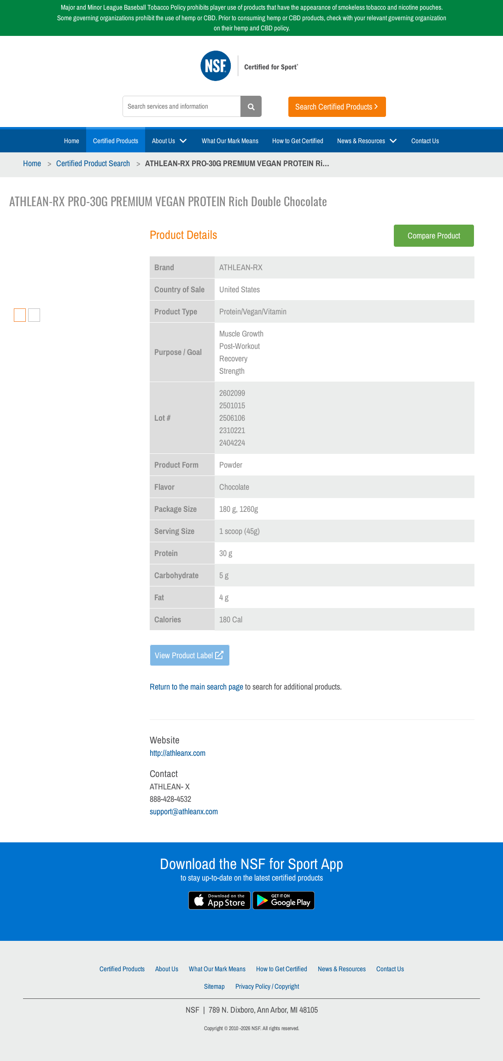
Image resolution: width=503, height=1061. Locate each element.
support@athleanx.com (184, 811)
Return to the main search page (196, 686)
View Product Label (184, 655)
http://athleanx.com (177, 753)
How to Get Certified (297, 140)
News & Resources (361, 140)
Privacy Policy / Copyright (267, 986)
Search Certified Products (333, 106)
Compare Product (434, 235)
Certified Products (115, 140)
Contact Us (425, 140)
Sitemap (214, 986)
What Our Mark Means (230, 140)
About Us (163, 140)
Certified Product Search (93, 163)
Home (71, 140)
